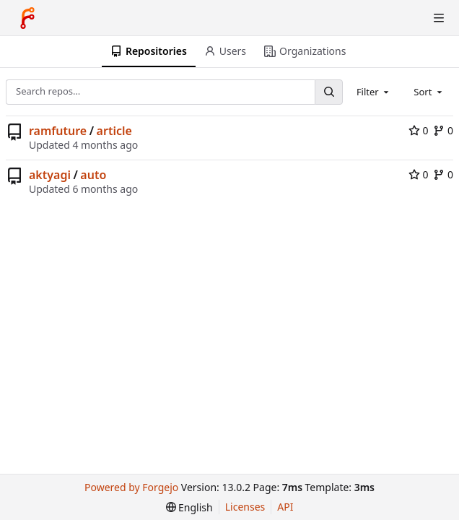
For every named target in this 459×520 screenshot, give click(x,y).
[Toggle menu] (439, 18)
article (114, 131)
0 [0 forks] (443, 130)
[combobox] (374, 91)
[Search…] (328, 92)
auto (93, 175)
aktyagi (50, 175)
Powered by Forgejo (131, 487)
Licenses (245, 507)
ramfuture (58, 131)
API (285, 507)
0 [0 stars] (418, 130)
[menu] (189, 507)
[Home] (27, 18)
